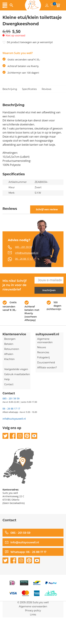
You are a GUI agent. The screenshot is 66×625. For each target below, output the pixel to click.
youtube (34, 436)
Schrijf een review (47, 209)
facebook (13, 436)
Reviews (46, 89)
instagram (20, 436)
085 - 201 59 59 (23, 247)
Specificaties (29, 89)
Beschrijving (10, 89)
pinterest (27, 436)
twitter (5, 436)
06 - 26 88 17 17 (24, 258)
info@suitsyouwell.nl (26, 252)
